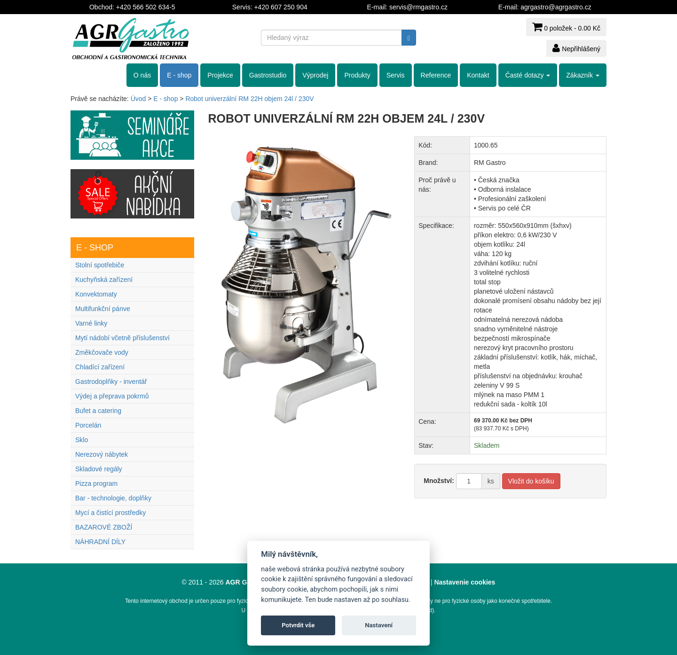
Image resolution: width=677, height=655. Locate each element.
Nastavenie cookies (464, 582)
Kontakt (478, 75)
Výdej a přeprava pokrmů (112, 396)
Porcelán (88, 425)
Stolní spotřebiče (99, 265)
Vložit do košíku (531, 481)
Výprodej (315, 75)
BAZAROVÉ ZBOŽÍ (103, 527)
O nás (142, 75)
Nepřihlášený (576, 48)
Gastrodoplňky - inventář (111, 381)
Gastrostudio (267, 75)
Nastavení (379, 625)
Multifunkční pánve (102, 308)
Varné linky (91, 323)
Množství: (439, 480)
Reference (436, 75)
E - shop (179, 75)
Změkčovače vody (101, 352)
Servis (395, 75)
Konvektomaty (96, 294)
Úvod (138, 98)
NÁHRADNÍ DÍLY (100, 542)
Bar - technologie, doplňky (113, 498)
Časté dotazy (528, 75)
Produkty (357, 75)
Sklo (81, 440)
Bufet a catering (98, 410)
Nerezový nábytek (101, 454)
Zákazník (582, 75)
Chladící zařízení (100, 367)
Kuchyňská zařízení (104, 279)
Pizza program (96, 483)
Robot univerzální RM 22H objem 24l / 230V (249, 98)
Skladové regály (98, 469)
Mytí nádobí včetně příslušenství (122, 338)
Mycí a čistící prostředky (110, 512)
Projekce (220, 75)
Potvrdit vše (298, 625)
